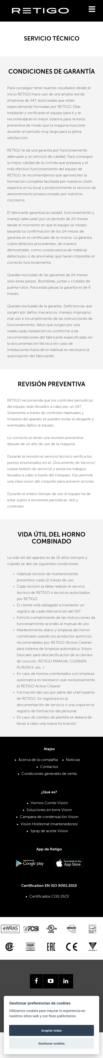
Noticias (73, 760)
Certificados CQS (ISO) (49, 897)
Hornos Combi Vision (49, 803)
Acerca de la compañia (38, 760)
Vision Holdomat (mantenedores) (49, 824)
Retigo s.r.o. (44, 18)
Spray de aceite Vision (49, 831)
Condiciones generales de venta (49, 774)
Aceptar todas (51, 1030)
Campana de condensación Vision (49, 817)
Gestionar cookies (51, 1043)
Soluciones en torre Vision (49, 810)
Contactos (49, 767)
